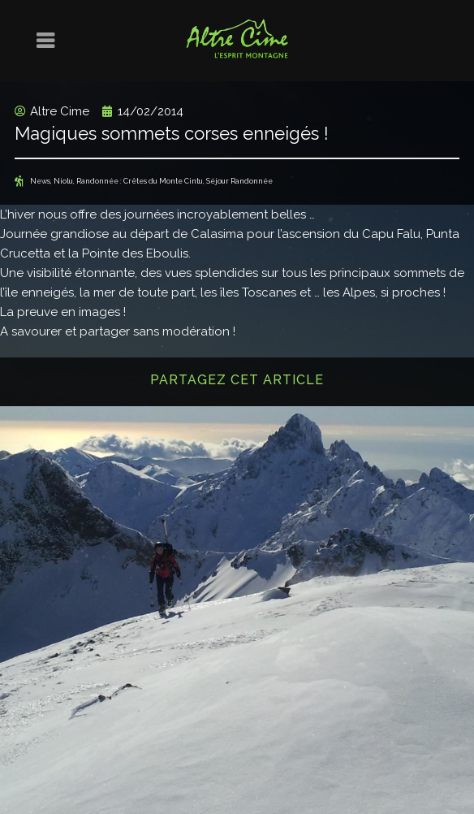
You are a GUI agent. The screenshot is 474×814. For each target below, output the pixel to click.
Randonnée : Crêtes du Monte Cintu (139, 181)
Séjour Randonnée (239, 181)
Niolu (63, 181)
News (40, 181)
